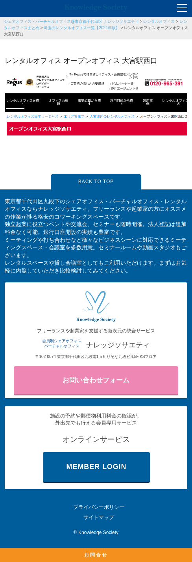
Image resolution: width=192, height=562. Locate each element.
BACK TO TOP (96, 181)
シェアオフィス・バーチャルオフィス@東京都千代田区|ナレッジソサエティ (71, 21)
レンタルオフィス (159, 21)
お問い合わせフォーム (96, 380)
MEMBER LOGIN (96, 467)
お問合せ (96, 555)
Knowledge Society (98, 532)
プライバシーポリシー (98, 507)
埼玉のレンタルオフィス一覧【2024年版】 (81, 28)
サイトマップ (98, 517)
